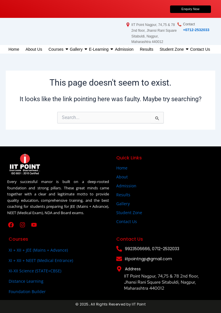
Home (13, 49)
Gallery (77, 49)
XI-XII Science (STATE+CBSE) (35, 271)
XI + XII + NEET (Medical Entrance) (41, 260)
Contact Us (200, 49)
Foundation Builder (27, 291)
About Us (34, 49)
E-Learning (99, 49)
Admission (124, 49)
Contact (189, 24)
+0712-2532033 (196, 30)
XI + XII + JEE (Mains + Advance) (38, 250)
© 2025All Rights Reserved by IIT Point (110, 304)
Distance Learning (26, 281)
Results (146, 49)
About (122, 177)
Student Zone (172, 49)
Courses (56, 49)
